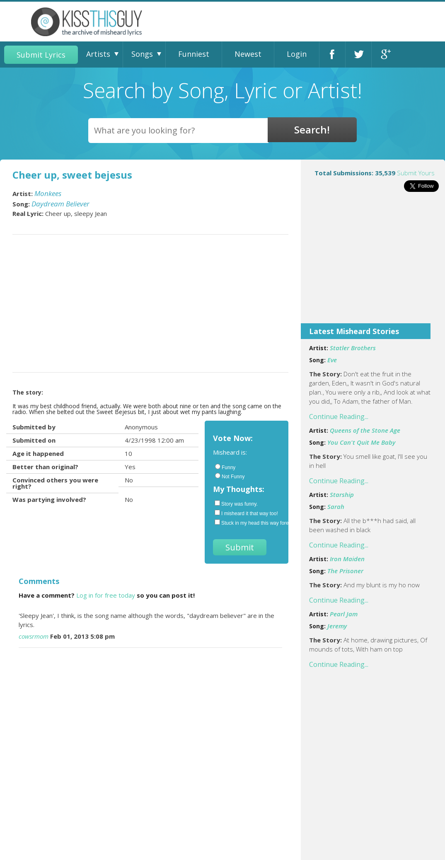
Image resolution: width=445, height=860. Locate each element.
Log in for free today (105, 595)
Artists (98, 54)
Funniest (193, 54)
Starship (342, 494)
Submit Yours (416, 173)
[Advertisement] (373, 263)
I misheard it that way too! (246, 513)
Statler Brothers (353, 348)
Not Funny (229, 476)
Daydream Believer (60, 203)
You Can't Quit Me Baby (361, 442)
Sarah (335, 506)
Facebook (332, 54)
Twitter (358, 54)
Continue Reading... (338, 416)
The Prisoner (345, 571)
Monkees (47, 193)
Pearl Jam (344, 614)
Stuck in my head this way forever (247, 522)
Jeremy (337, 626)
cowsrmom (33, 636)
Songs (142, 54)
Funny (225, 467)
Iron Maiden (347, 559)
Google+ (385, 54)
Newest (248, 54)
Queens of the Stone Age (365, 430)
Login (297, 54)
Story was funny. (236, 503)
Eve (332, 360)
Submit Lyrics (41, 55)
